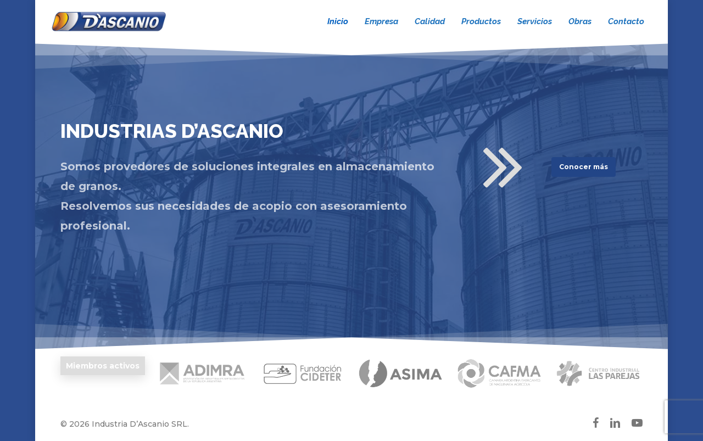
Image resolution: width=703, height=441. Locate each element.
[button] (583, 167)
